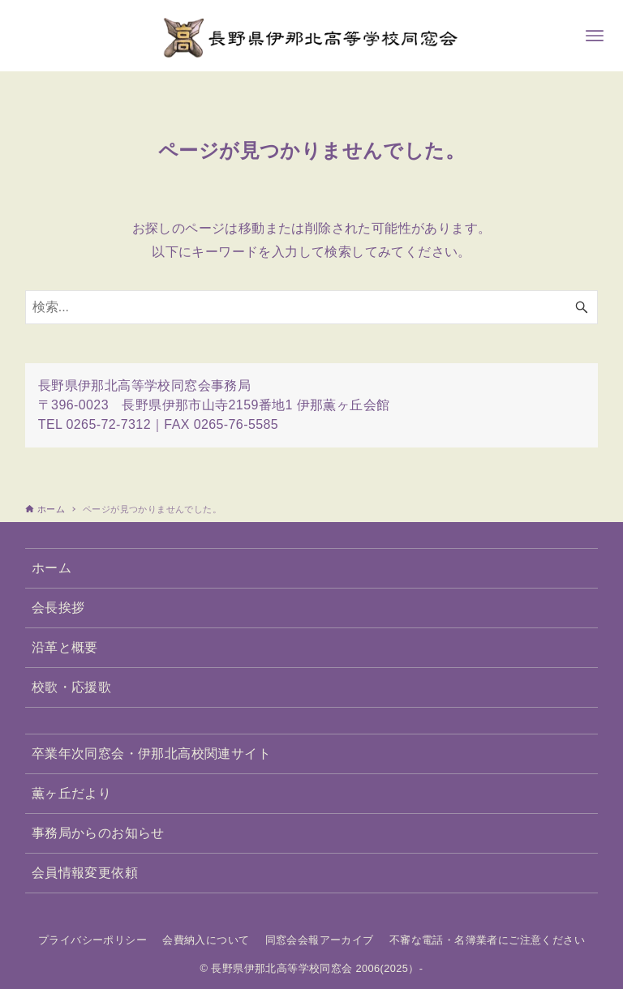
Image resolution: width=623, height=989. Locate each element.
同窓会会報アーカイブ (319, 940)
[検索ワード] (312, 307)
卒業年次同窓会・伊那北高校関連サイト (151, 753)
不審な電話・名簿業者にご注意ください (487, 940)
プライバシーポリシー (92, 940)
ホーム (51, 568)
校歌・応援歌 (71, 687)
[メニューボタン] (594, 35)
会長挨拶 (58, 607)
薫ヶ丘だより (71, 793)
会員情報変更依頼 (85, 873)
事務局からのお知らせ (98, 833)
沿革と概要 (65, 647)
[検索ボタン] (581, 307)
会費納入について (205, 940)
